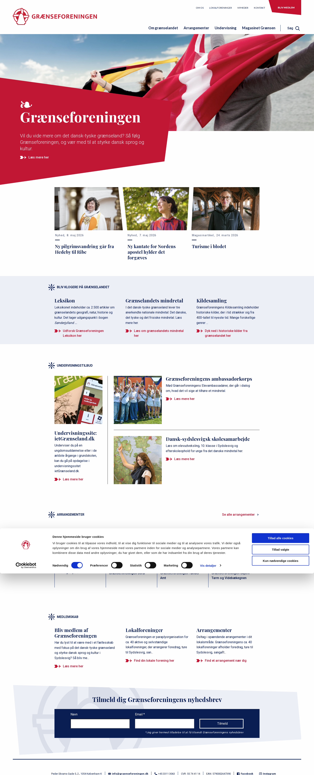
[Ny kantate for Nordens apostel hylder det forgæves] (157, 223)
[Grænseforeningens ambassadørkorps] (184, 384)
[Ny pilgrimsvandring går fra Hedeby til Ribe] (88, 221)
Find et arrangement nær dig (226, 660)
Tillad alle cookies (280, 739)
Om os (200, 7)
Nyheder (243, 7)
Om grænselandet (163, 28)
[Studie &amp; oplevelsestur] (131, 558)
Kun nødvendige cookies (280, 762)
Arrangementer (196, 28)
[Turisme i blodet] (225, 218)
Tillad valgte (280, 751)
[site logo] (55, 19)
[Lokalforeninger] (157, 641)
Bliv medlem (286, 7)
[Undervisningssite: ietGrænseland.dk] (79, 425)
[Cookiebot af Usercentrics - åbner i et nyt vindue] (25, 767)
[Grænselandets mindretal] (157, 311)
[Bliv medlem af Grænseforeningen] (86, 643)
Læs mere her (38, 157)
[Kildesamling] (228, 311)
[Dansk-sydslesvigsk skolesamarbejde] (184, 444)
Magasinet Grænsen (258, 28)
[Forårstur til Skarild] (234, 558)
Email (139, 714)
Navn (73, 714)
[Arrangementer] (228, 641)
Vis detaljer (208, 767)
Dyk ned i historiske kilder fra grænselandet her (226, 333)
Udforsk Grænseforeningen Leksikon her (83, 333)
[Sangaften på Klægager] (182, 558)
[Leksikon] (86, 311)
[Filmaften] (80, 558)
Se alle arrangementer (238, 514)
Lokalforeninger (220, 7)
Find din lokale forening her (154, 660)
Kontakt (259, 7)
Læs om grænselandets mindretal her (159, 333)
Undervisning (226, 28)
